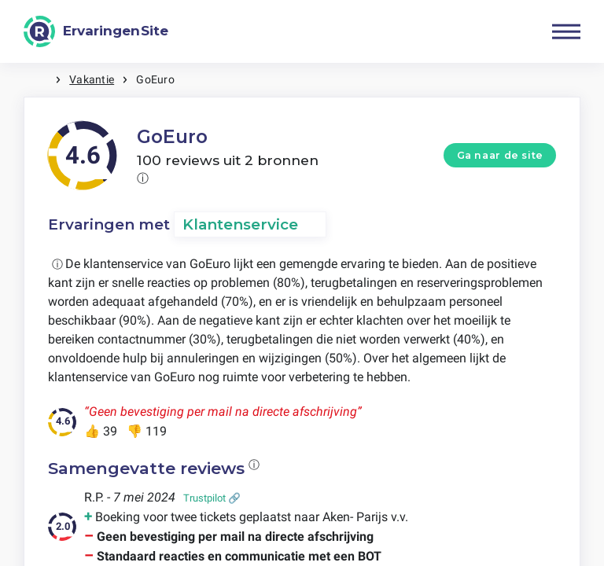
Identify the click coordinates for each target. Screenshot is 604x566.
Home (39, 80)
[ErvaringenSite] (96, 31)
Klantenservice (240, 224)
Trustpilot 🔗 (212, 498)
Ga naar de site (500, 155)
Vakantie (91, 79)
